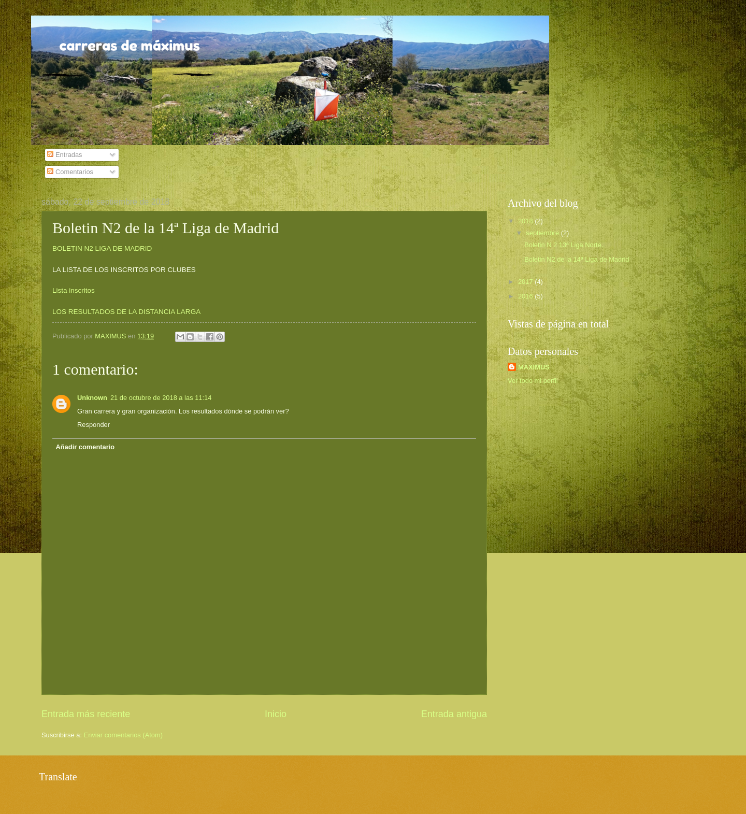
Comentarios (70, 172)
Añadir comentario (84, 447)
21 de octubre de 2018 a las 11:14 (160, 398)
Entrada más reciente (85, 714)
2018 (526, 221)
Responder (93, 425)
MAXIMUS (534, 367)
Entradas (64, 155)
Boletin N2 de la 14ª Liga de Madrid (576, 259)
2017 (526, 281)
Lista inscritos (73, 290)
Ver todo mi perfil (533, 380)
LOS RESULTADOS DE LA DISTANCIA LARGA (126, 312)
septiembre (543, 233)
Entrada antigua (454, 714)
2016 (526, 296)
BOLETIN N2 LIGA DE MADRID (102, 248)
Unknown (92, 398)
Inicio (275, 714)
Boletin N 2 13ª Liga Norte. (563, 245)
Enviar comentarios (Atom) (123, 735)
